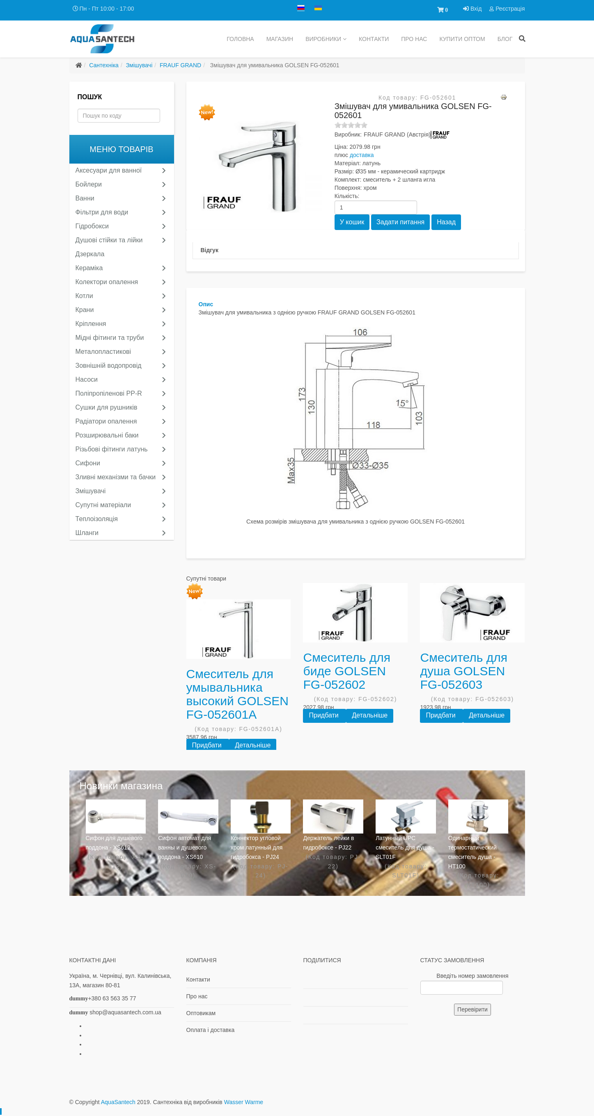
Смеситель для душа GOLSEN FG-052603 (463, 671)
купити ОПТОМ (462, 39)
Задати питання (400, 222)
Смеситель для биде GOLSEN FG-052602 (346, 671)
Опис (206, 304)
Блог (505, 39)
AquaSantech (118, 1102)
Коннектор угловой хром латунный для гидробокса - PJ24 (256, 847)
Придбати (208, 745)
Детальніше (253, 745)
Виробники (323, 39)
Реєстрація (507, 8)
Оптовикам (201, 1013)
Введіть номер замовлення (472, 976)
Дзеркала (90, 254)
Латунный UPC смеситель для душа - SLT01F (405, 847)
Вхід (473, 8)
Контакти (374, 39)
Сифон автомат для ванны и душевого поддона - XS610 (184, 847)
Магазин (279, 39)
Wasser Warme (243, 1102)
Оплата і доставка (210, 1030)
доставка (362, 155)
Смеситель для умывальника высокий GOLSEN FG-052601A (237, 694)
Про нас (414, 39)
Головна (240, 39)
